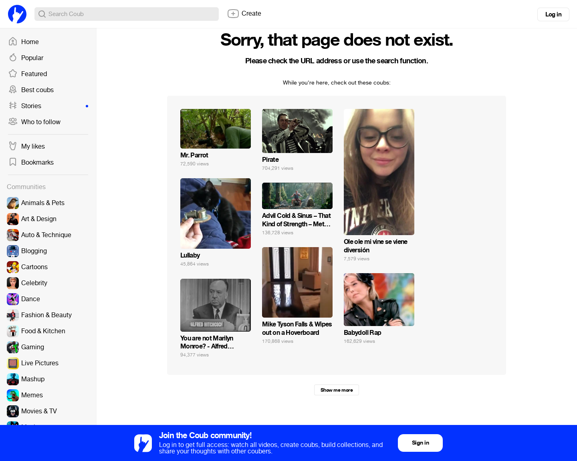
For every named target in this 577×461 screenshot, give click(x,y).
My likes (26, 146)
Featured (27, 74)
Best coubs (31, 90)
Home (23, 42)
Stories (48, 106)
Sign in (420, 443)
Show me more (337, 390)
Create (244, 13)
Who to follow (34, 122)
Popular (25, 58)
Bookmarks (31, 162)
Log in (553, 14)
